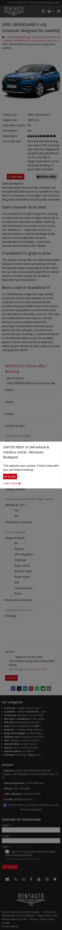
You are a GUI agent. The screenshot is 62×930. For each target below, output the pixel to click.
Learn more (10, 483)
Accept (10, 476)
